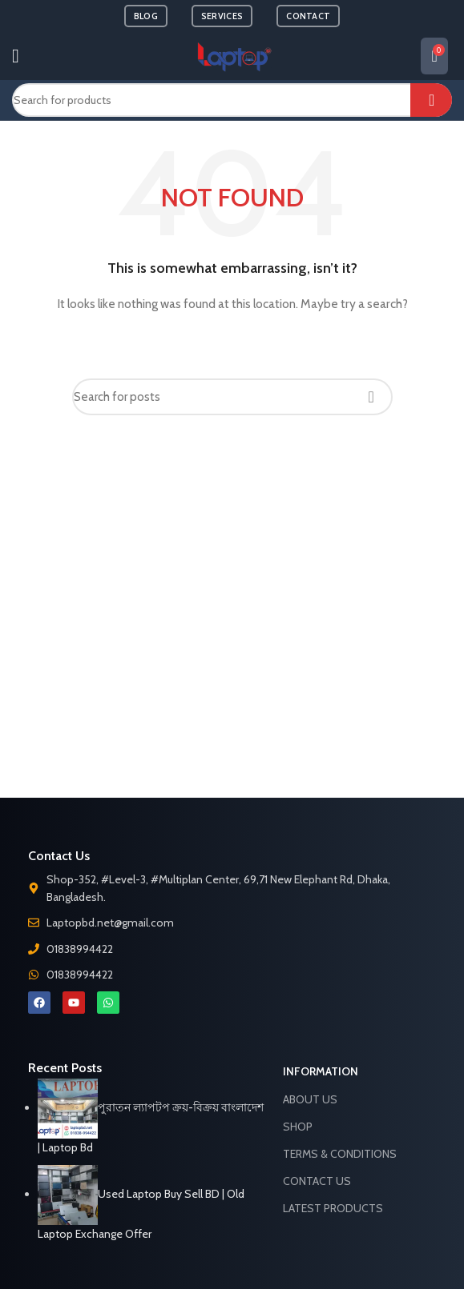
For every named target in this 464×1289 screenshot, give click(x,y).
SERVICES (222, 16)
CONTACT (308, 16)
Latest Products (333, 1208)
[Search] (232, 100)
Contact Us (317, 1181)
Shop (298, 1126)
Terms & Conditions (340, 1154)
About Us (310, 1099)
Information (320, 1071)
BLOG (146, 16)
